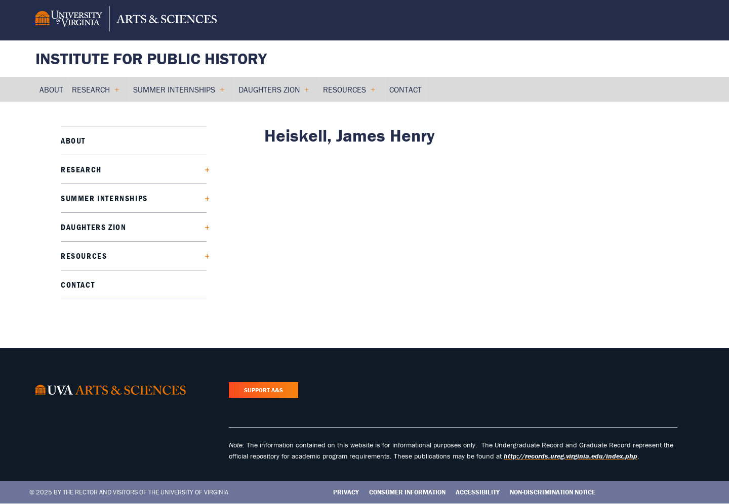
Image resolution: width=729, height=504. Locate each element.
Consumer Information (407, 492)
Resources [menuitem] (349, 93)
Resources (84, 256)
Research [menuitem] (95, 93)
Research (81, 169)
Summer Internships (104, 198)
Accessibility (478, 492)
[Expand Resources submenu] (203, 255)
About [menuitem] (51, 89)
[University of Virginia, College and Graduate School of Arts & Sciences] (126, 20)
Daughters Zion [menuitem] (273, 93)
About (73, 140)
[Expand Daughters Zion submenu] (203, 227)
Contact (78, 285)
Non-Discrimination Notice (552, 492)
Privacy (346, 492)
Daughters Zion (93, 227)
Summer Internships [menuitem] (178, 93)
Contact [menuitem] (405, 89)
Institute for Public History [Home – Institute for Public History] (151, 58)
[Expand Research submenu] (203, 169)
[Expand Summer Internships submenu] (203, 198)
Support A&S (263, 390)
